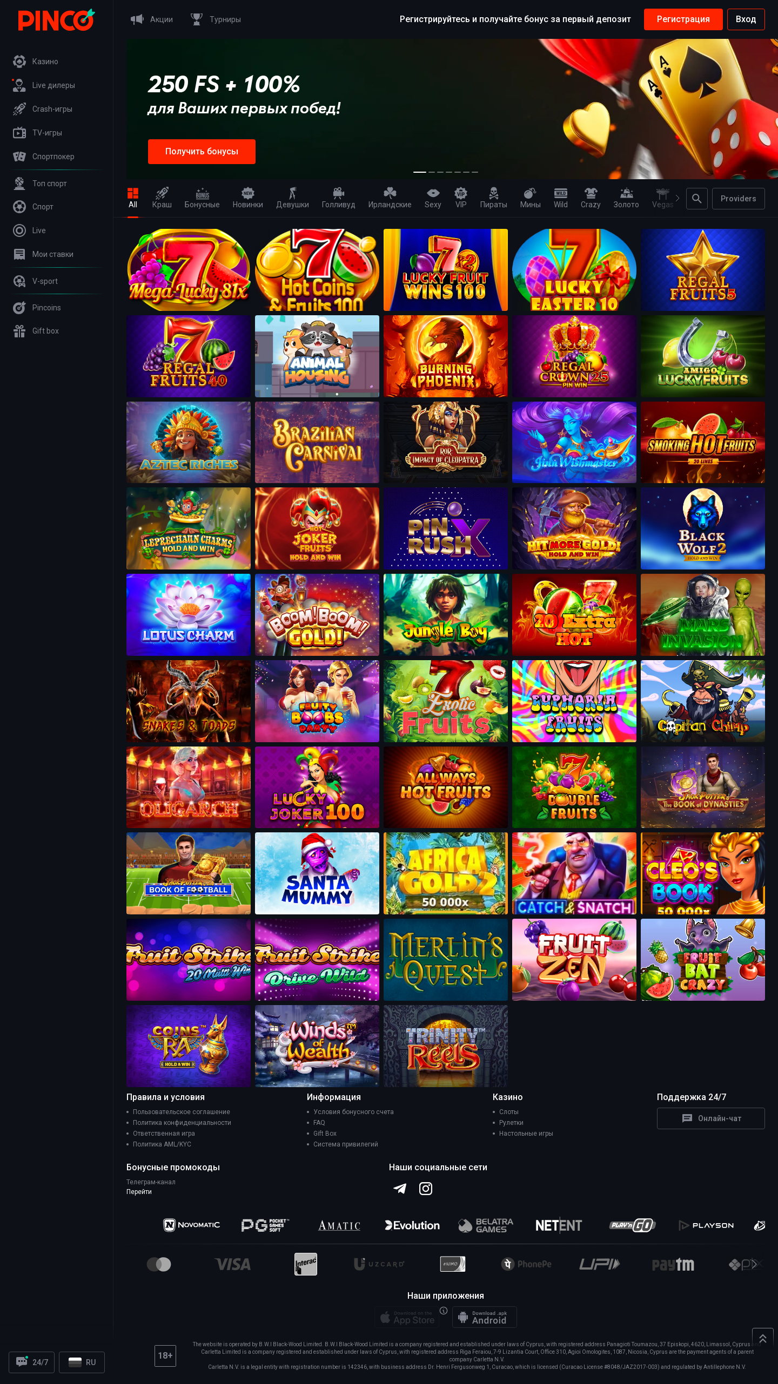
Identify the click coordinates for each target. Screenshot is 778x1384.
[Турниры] (213, 19)
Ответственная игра (164, 1133)
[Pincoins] (57, 307)
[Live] (57, 230)
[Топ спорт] (57, 183)
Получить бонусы (201, 151)
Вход (746, 19)
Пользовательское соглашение (181, 1112)
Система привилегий (345, 1144)
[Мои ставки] (57, 254)
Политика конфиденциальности (182, 1123)
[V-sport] (57, 281)
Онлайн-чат (711, 1118)
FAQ (319, 1123)
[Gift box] (57, 331)
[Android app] (484, 1317)
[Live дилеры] (57, 85)
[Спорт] (57, 207)
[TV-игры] (57, 133)
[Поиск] (697, 198)
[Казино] (57, 61)
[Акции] (149, 19)
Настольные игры (526, 1133)
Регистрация (683, 19)
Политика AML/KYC (162, 1144)
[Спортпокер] (57, 156)
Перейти (139, 1192)
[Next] (673, 198)
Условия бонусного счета (353, 1112)
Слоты (509, 1112)
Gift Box (325, 1133)
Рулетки (511, 1123)
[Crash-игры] (57, 109)
